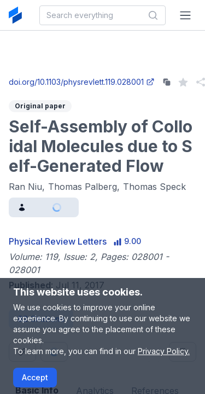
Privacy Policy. (164, 351)
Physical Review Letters (58, 241)
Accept (35, 377)
